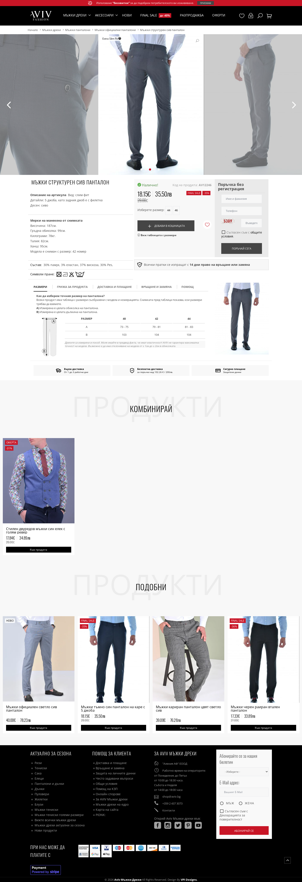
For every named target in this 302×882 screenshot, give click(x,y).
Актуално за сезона (50, 753)
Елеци (39, 778)
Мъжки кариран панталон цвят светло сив (188, 709)
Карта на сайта (107, 810)
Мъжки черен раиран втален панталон (255, 709)
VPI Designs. (188, 880)
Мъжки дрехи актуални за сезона (60, 825)
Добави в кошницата (166, 226)
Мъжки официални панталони (115, 30)
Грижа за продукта (72, 287)
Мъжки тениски (46, 810)
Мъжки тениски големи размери (59, 815)
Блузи (39, 804)
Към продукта (38, 549)
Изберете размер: (151, 210)
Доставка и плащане (111, 763)
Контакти (168, 810)
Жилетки (41, 799)
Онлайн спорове (108, 794)
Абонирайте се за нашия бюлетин (238, 759)
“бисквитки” (121, 3)
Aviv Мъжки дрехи (127, 880)
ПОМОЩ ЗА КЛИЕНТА (111, 753)
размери (40, 287)
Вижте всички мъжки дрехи (55, 820)
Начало (33, 30)
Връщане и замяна (156, 287)
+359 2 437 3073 (172, 803)
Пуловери (42, 794)
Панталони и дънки (49, 784)
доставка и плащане (114, 287)
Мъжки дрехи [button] (74, 15)
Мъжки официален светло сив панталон (31, 709)
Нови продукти (46, 830)
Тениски (41, 768)
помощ (187, 287)
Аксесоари (104, 15)
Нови (127, 15)
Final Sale (155, 15)
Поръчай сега (241, 248)
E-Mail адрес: (229, 782)
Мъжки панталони (77, 30)
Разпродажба (191, 15)
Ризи (38, 763)
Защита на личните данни (116, 773)
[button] (141, 169)
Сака (38, 773)
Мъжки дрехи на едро (112, 804)
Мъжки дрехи (51, 30)
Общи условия (106, 784)
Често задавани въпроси (114, 778)
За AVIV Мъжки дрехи (112, 799)
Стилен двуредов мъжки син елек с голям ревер (35, 530)
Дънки (39, 789)
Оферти (218, 15)
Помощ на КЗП (107, 789)
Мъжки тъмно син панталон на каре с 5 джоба (113, 709)
